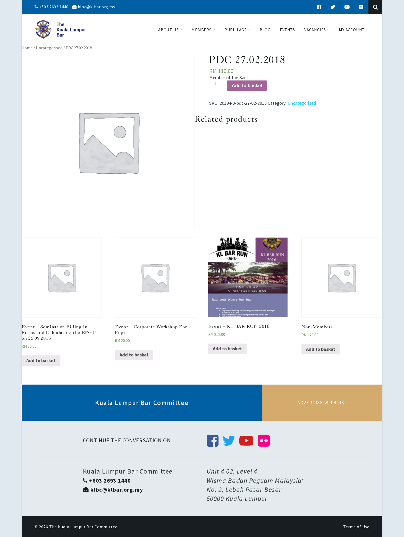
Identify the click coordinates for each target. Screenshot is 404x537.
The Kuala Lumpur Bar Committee (83, 526)
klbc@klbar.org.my (93, 6)
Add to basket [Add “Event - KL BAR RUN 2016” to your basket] (227, 349)
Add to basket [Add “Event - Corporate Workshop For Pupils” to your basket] (134, 355)
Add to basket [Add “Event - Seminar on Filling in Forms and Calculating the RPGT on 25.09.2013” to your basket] (40, 360)
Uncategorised (49, 48)
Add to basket (247, 85)
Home (27, 48)
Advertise (322, 403)
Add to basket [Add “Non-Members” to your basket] (320, 349)
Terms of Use (356, 526)
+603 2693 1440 (52, 6)
